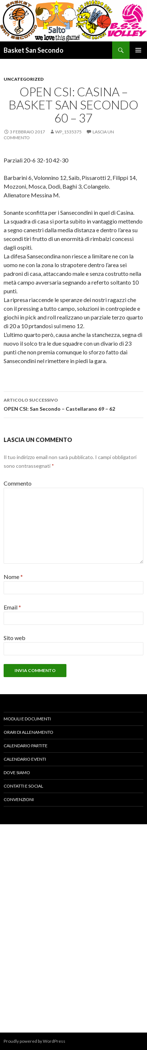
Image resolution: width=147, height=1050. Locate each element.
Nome (13, 576)
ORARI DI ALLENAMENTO (28, 732)
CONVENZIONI (19, 799)
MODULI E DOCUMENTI (27, 718)
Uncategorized (24, 79)
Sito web (14, 637)
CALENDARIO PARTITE (26, 745)
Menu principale (138, 50)
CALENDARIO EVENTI (25, 759)
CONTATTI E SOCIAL (23, 786)
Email (12, 607)
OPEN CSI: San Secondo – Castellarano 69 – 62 (73, 404)
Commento (18, 483)
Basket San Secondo (34, 50)
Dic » (138, 907)
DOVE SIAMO (17, 772)
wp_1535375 (68, 131)
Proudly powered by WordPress (34, 1041)
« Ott (9, 907)
